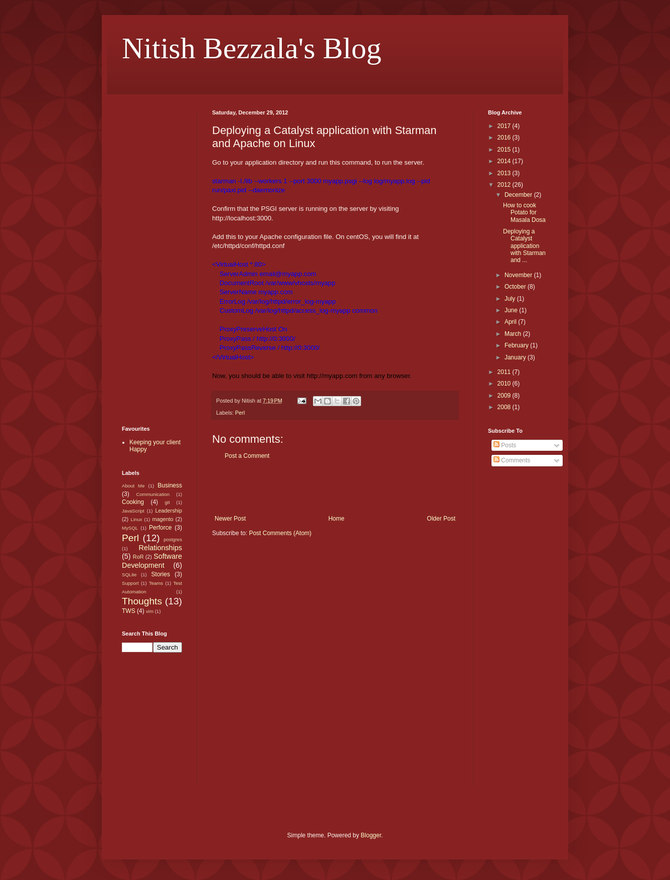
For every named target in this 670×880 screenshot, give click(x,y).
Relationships (160, 548)
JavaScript (133, 511)
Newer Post (230, 518)
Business (169, 485)
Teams (156, 583)
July (511, 298)
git (167, 502)
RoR (138, 557)
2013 (505, 173)
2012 (505, 184)
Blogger (371, 835)
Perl (240, 413)
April (511, 321)
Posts (504, 445)
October (516, 286)
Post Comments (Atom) (280, 533)
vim (149, 611)
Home (336, 518)
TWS (128, 610)
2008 (505, 407)
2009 (505, 395)
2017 (505, 126)
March (514, 333)
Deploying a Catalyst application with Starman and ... (524, 246)
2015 (505, 149)
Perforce (160, 527)
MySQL (130, 528)
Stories (160, 574)
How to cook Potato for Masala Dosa (524, 212)
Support (130, 583)
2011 (505, 371)
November (519, 275)
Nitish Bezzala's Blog (251, 48)
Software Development (152, 560)
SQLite (129, 574)
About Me (133, 485)
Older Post (441, 518)
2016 (505, 137)
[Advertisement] (335, 487)
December (519, 194)
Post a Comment (247, 455)
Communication (153, 494)
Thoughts (142, 601)
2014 (505, 161)
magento (162, 519)
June (512, 310)
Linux (136, 519)
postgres (172, 539)
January (516, 357)
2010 (505, 383)
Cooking (133, 502)
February (517, 345)
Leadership (168, 511)
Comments (511, 460)
